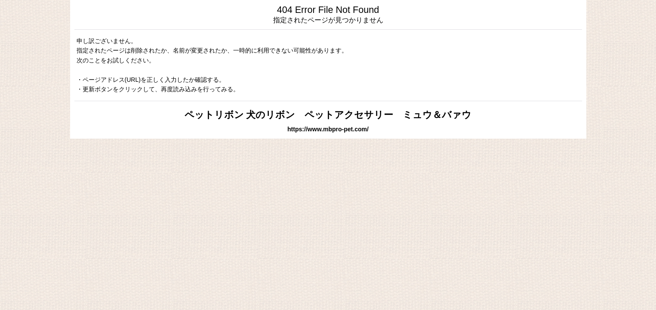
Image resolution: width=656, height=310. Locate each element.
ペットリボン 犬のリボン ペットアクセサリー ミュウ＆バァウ (328, 114)
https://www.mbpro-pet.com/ (328, 129)
